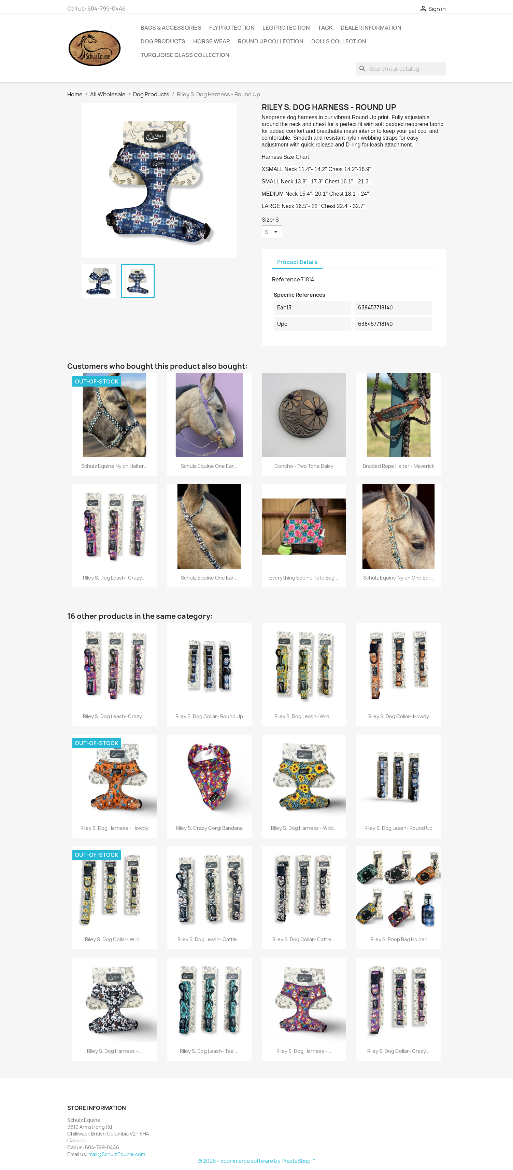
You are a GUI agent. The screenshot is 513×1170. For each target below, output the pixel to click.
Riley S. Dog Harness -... (114, 1051)
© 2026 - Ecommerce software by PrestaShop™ (256, 1161)
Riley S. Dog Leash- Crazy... (114, 577)
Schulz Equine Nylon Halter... (114, 466)
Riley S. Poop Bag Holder (398, 939)
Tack (325, 27)
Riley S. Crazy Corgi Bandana (209, 828)
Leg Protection (286, 27)
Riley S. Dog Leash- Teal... (209, 1051)
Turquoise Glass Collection (185, 55)
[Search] (401, 68)
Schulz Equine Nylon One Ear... (398, 577)
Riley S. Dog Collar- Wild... (114, 939)
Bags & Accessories (171, 27)
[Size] (272, 231)
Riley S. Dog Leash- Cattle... (209, 939)
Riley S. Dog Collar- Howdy (398, 716)
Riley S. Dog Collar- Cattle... (304, 939)
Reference (286, 279)
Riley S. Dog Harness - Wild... (304, 828)
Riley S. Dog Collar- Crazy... (398, 1051)
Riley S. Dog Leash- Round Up (398, 828)
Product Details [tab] (297, 262)
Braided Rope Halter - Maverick (398, 466)
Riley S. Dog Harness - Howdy (114, 828)
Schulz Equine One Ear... (209, 466)
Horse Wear (211, 41)
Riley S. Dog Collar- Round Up (209, 716)
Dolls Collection (338, 41)
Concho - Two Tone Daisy (303, 466)
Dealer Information (371, 27)
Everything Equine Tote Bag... (304, 577)
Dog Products (163, 41)
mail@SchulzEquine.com (116, 1154)
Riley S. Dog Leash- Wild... (303, 716)
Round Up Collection (270, 41)
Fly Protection (232, 27)
